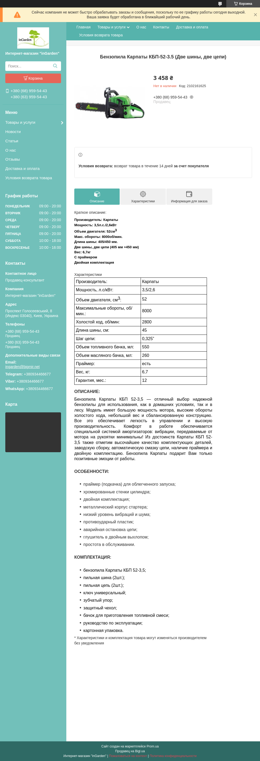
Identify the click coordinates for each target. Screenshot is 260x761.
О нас (10, 150)
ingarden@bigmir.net (22, 367)
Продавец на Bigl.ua (130, 751)
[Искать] (55, 66)
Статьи (11, 141)
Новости (13, 131)
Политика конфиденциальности (173, 756)
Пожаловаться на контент (128, 756)
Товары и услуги (20, 122)
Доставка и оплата (22, 168)
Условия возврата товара (28, 178)
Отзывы (12, 159)
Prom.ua (153, 746)
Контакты (161, 27)
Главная (83, 27)
